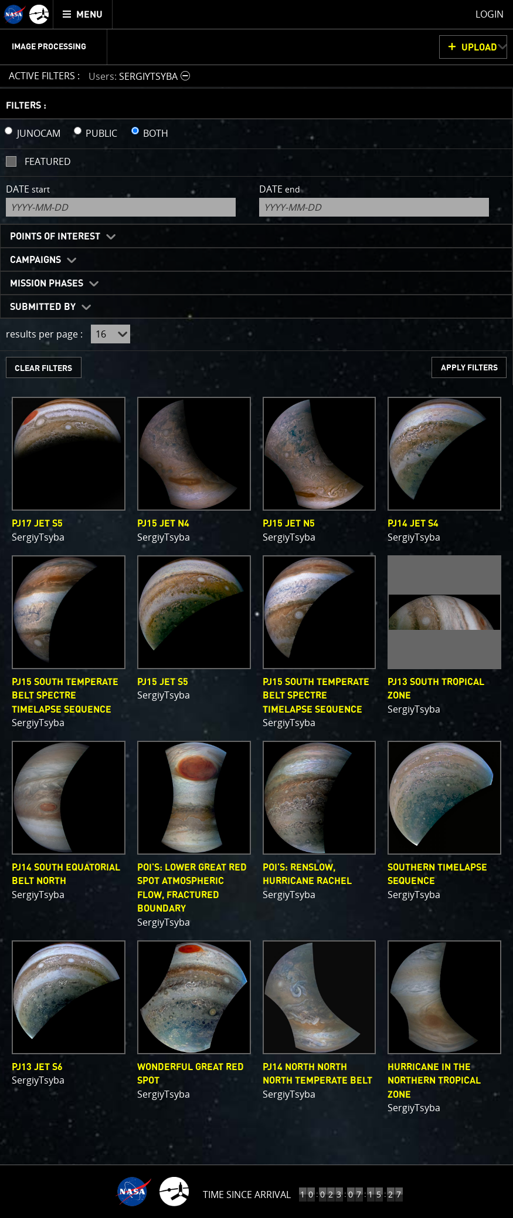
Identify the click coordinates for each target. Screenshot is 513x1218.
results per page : (44, 334)
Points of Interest (55, 236)
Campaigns (35, 260)
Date (28, 189)
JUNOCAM (38, 133)
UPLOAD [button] (479, 47)
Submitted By (43, 307)
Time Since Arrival (247, 1194)
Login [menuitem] (489, 14)
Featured (48, 161)
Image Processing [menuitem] (49, 47)
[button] (141, 76)
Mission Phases (46, 283)
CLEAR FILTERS (43, 368)
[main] (256, 609)
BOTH (155, 133)
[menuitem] (83, 14)
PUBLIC (101, 133)
